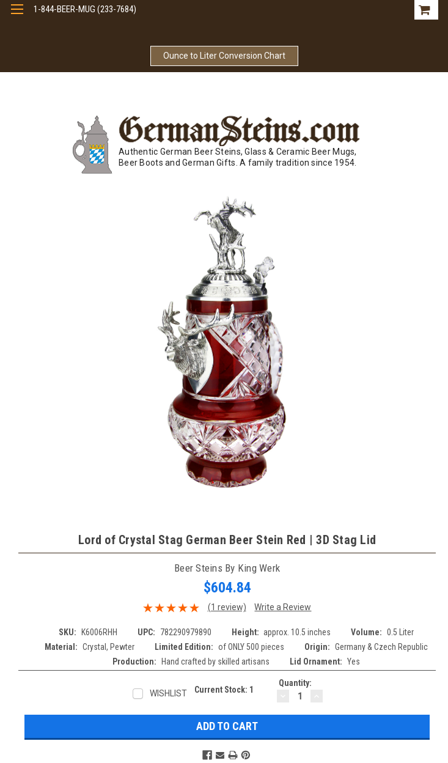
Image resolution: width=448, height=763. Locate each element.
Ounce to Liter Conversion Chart (224, 56)
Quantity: (295, 683)
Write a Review (282, 607)
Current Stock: (224, 690)
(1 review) (227, 607)
